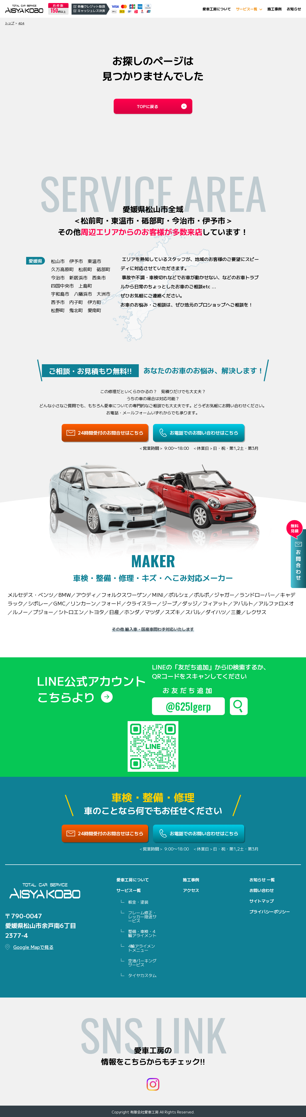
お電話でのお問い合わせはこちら (204, 432)
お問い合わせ (261, 890)
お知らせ (294, 9)
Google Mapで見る (33, 947)
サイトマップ (261, 901)
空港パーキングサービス (142, 963)
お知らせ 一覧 (262, 880)
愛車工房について (216, 9)
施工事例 (274, 9)
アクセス (191, 890)
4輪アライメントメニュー (141, 948)
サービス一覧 (246, 9)
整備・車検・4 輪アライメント (142, 933)
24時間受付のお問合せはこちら (110, 432)
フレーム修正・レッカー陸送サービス (142, 916)
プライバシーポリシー (269, 911)
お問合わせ (298, 566)
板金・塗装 (138, 902)
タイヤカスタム (142, 975)
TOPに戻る (147, 106)
